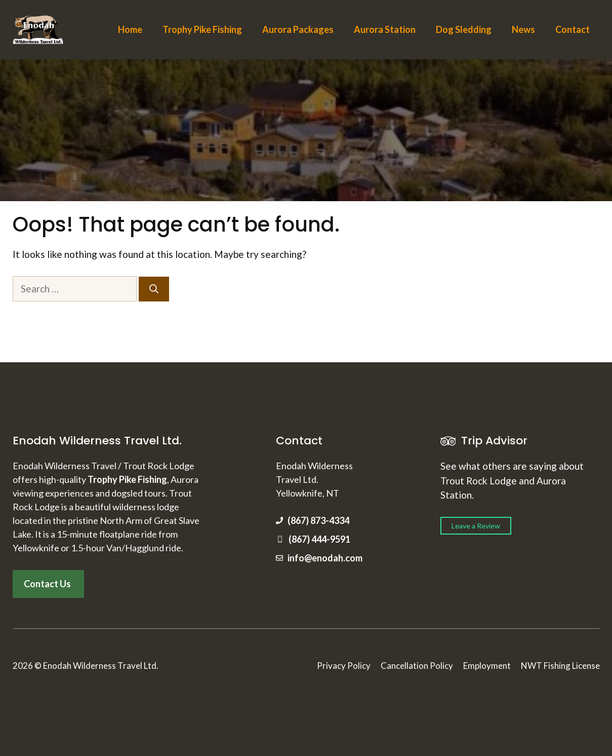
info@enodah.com (325, 557)
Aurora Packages (298, 29)
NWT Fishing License (560, 665)
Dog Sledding (464, 29)
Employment (487, 665)
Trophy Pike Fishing (202, 29)
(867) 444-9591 (319, 539)
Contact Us (47, 583)
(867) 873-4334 (318, 520)
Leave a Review (476, 525)
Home (130, 29)
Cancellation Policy (417, 665)
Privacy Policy (344, 665)
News (523, 29)
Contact (572, 29)
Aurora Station (385, 29)
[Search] (154, 289)
